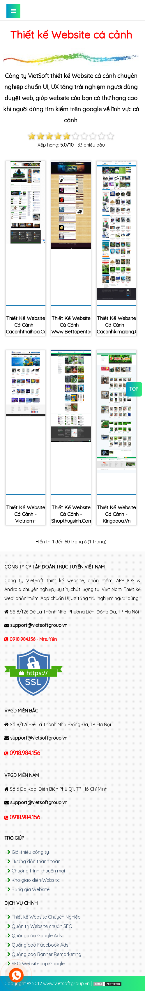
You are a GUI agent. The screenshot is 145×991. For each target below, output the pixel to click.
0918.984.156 (25, 753)
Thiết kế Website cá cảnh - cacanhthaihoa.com (25, 325)
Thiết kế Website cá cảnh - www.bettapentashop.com (71, 325)
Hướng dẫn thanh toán (36, 861)
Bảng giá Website (30, 889)
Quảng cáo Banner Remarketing (46, 954)
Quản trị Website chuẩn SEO (42, 926)
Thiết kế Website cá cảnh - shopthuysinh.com (71, 514)
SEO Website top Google (38, 963)
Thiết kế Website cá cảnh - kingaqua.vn (116, 514)
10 (110, 136)
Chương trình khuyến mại (38, 871)
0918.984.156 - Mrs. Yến (33, 639)
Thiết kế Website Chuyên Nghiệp (46, 917)
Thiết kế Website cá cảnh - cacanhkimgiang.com (116, 325)
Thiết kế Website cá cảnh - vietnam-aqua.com (25, 517)
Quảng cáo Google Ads (37, 935)
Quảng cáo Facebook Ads (40, 945)
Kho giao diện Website (36, 880)
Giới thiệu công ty (30, 852)
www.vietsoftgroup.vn (66, 983)
